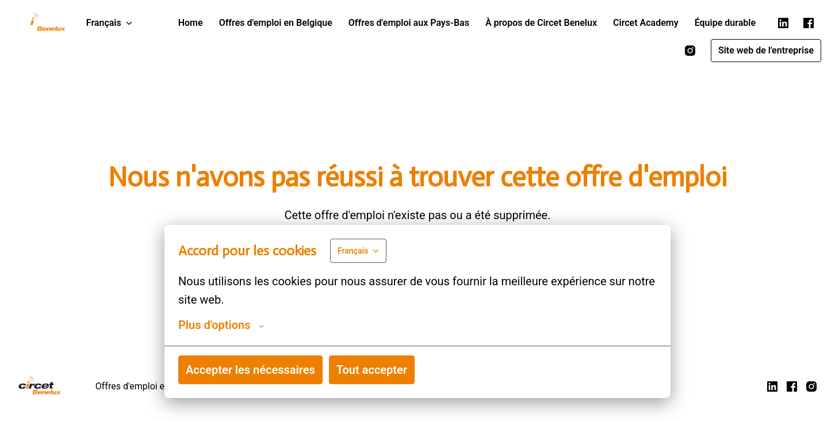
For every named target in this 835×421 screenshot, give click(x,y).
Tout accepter (371, 370)
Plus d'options (221, 325)
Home (190, 22)
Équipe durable (725, 22)
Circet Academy (646, 22)
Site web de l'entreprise (766, 50)
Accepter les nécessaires (250, 370)
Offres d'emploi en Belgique (275, 22)
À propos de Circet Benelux (541, 22)
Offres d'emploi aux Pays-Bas (408, 22)
